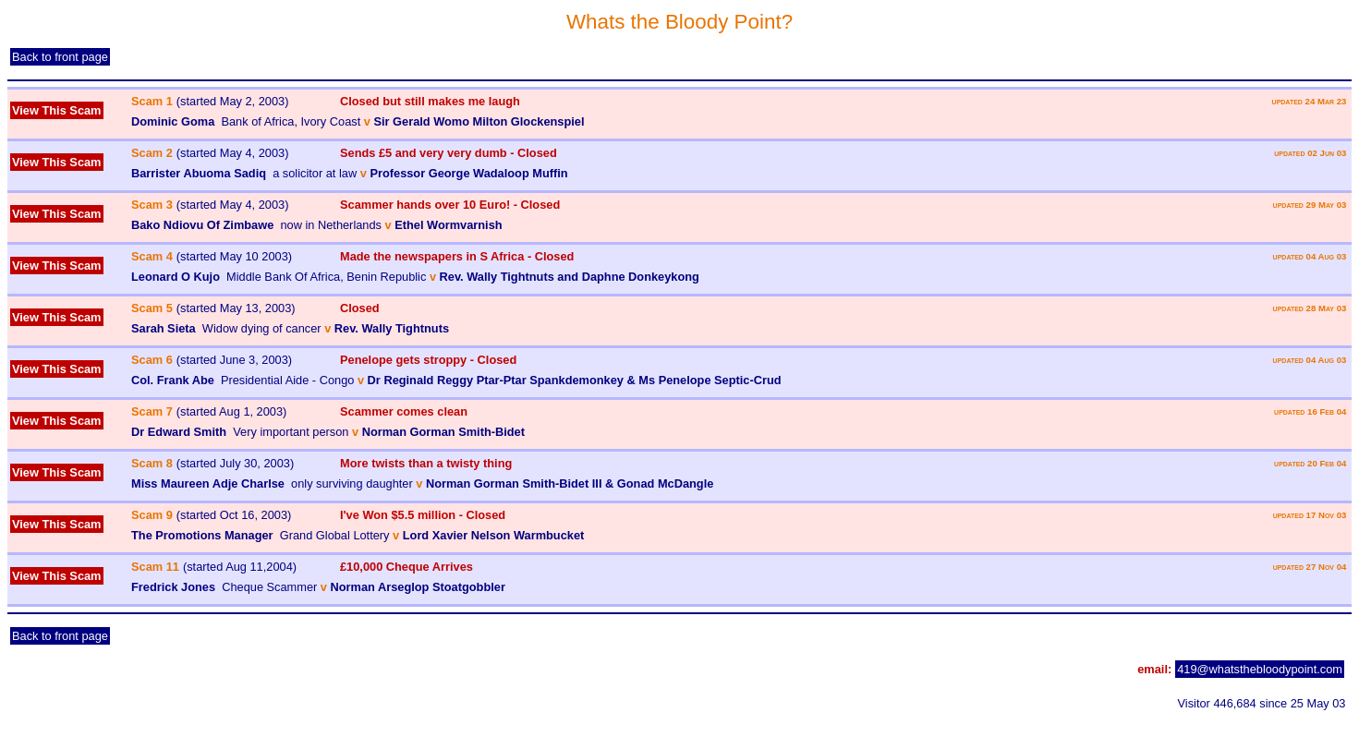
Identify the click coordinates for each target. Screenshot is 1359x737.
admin (23, 703)
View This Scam (57, 110)
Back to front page (60, 57)
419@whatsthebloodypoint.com (1259, 669)
